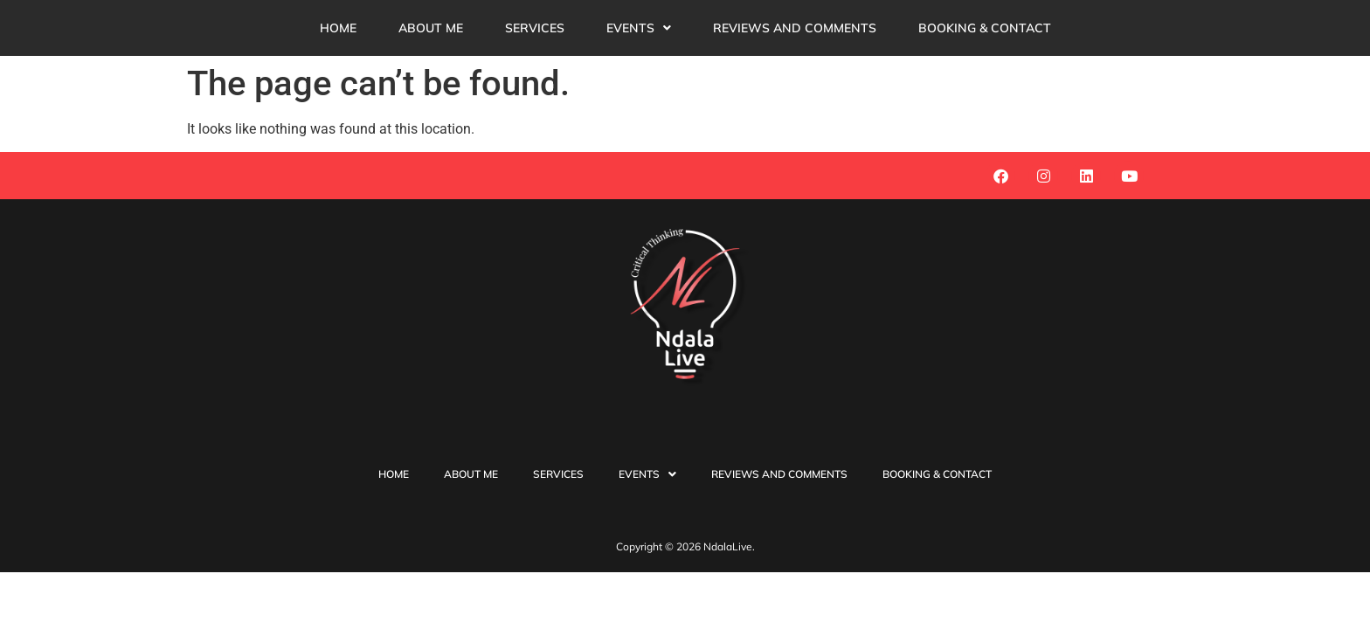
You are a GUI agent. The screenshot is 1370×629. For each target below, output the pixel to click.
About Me (430, 28)
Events (638, 28)
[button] (638, 28)
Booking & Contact (984, 28)
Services (534, 28)
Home (338, 28)
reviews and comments (794, 28)
